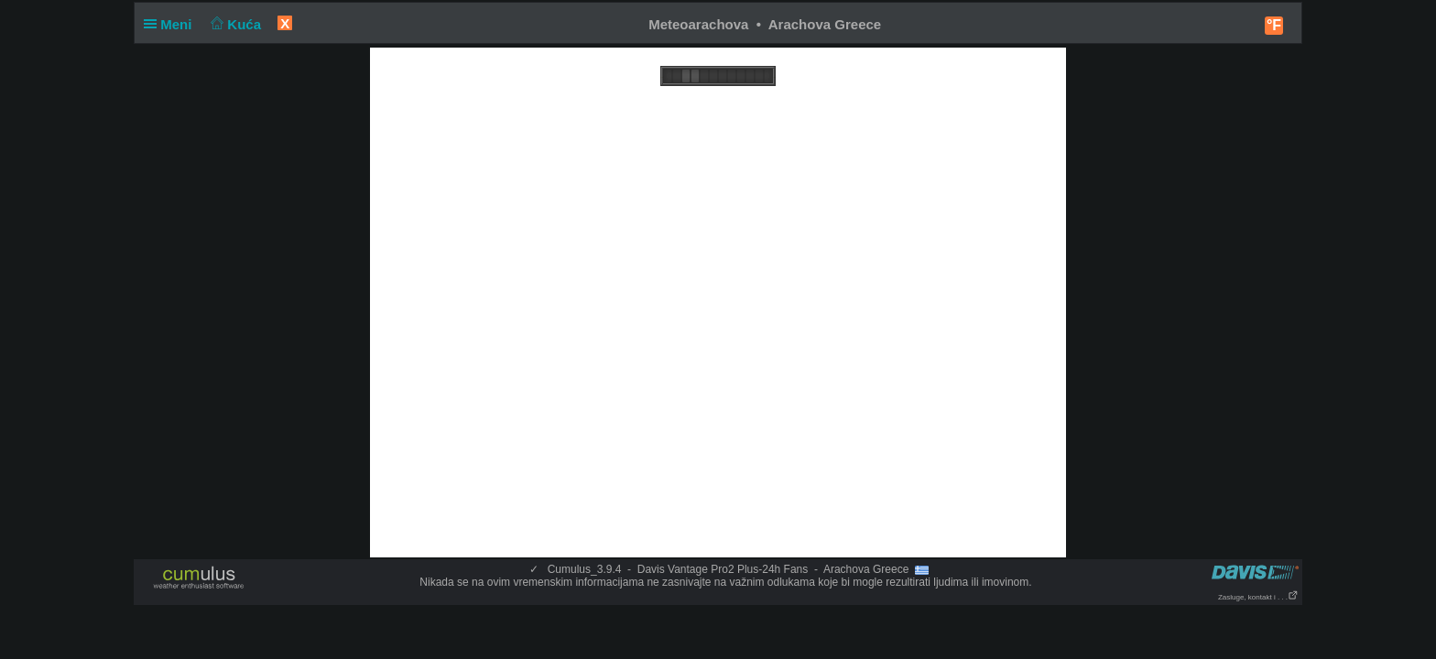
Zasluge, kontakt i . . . (1258, 597)
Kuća (234, 24)
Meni (172, 24)
